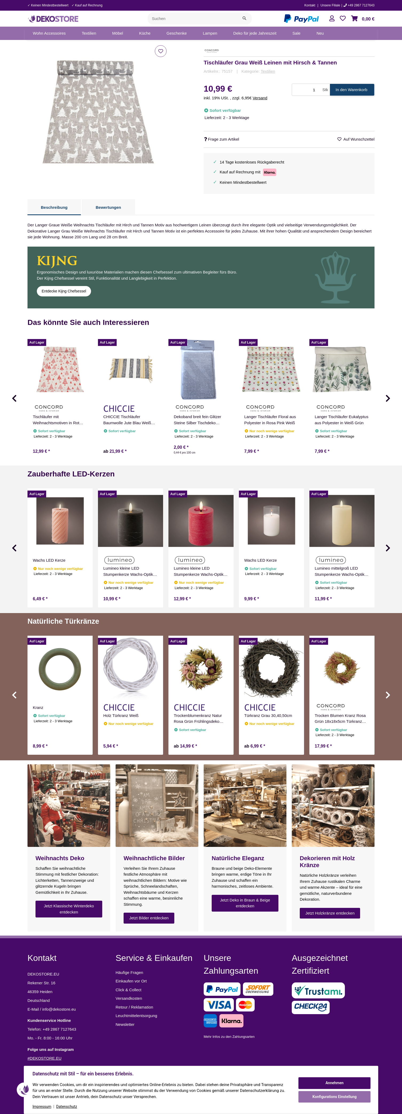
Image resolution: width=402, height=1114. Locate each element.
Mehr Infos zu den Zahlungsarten (229, 1037)
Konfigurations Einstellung (334, 1097)
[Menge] (306, 90)
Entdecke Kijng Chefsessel (64, 291)
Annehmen (334, 1083)
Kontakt (309, 5)
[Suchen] (192, 19)
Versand (260, 98)
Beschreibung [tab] (54, 207)
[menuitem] (49, 33)
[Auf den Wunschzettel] (161, 51)
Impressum (42, 1106)
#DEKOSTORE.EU (44, 1058)
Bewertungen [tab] (108, 207)
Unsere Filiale (330, 5)
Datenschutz (66, 1106)
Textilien (268, 71)
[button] (331, 18)
